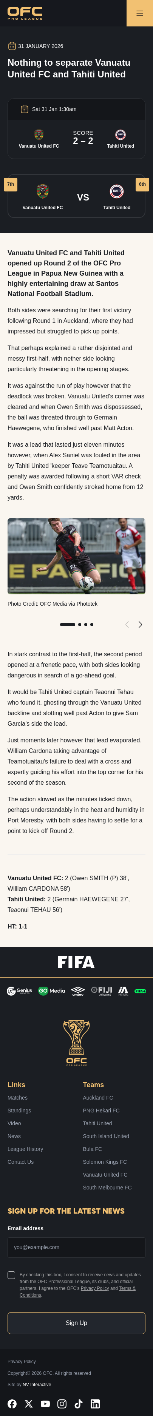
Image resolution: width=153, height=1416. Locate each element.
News (14, 1136)
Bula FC (92, 1149)
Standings (19, 1111)
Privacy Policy (95, 1288)
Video (14, 1123)
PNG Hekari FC (101, 1111)
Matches (18, 1098)
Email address (25, 1228)
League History (25, 1149)
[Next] (139, 624)
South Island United (106, 1136)
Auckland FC (98, 1098)
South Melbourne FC (107, 1188)
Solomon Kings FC (105, 1162)
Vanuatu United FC (105, 1175)
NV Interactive (37, 1384)
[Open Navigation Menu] (140, 13)
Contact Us (21, 1162)
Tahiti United (97, 1123)
